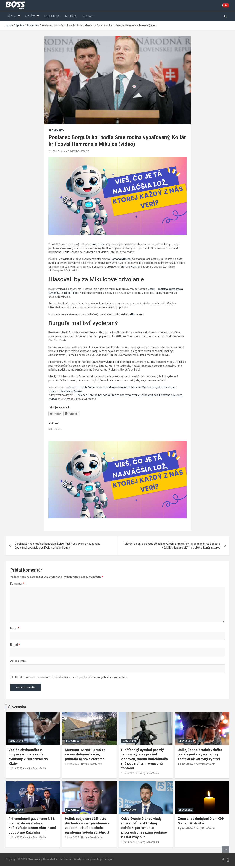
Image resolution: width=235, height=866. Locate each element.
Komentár (17, 583)
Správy (30, 16)
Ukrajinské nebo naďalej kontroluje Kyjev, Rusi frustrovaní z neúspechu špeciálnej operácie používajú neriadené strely (57, 545)
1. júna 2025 (15, 768)
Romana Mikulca (121, 259)
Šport (12, 16)
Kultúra (71, 16)
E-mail (15, 644)
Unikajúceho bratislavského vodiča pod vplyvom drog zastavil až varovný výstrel (200, 754)
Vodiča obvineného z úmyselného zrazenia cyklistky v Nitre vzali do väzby (28, 757)
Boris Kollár (70, 252)
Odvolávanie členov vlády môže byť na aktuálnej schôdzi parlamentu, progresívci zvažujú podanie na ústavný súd (144, 827)
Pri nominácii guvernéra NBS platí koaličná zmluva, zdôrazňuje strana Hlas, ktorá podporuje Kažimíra (32, 825)
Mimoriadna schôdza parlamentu (108, 387)
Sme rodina (97, 244)
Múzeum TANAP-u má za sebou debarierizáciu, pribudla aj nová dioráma (85, 754)
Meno (14, 628)
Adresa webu (18, 661)
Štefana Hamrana (131, 266)
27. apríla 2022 (57, 150)
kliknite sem (137, 314)
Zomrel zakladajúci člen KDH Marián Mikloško (201, 820)
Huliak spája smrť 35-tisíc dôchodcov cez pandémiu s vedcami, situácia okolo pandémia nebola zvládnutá (87, 825)
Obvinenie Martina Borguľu (145, 387)
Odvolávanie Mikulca (71, 391)
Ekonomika (52, 16)
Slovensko (56, 130)
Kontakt (88, 16)
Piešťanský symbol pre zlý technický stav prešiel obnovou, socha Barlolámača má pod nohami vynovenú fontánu (144, 759)
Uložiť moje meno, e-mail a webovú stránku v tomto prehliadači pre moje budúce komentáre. (71, 677)
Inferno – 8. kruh (77, 387)
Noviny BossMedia (78, 150)
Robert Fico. (71, 292)
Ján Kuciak (112, 361)
